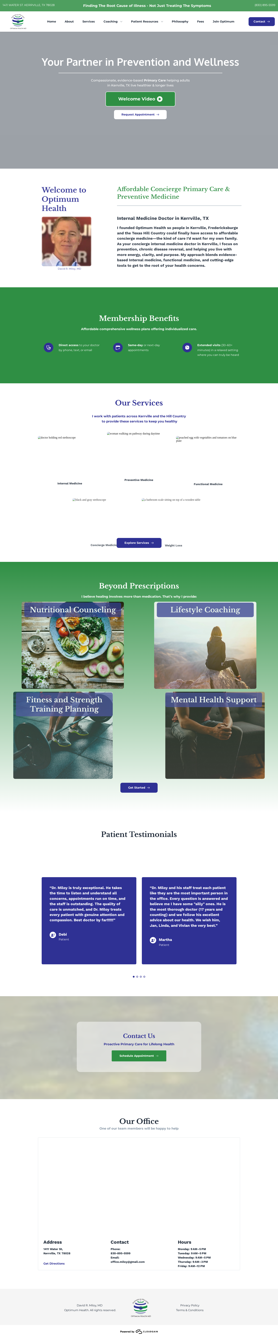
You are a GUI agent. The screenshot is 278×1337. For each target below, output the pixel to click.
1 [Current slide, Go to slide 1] (134, 977)
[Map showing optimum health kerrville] (139, 1186)
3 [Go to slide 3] (141, 977)
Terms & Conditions (190, 1310)
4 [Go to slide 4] (144, 977)
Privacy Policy (189, 1305)
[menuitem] (51, 21)
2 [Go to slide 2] (137, 977)
